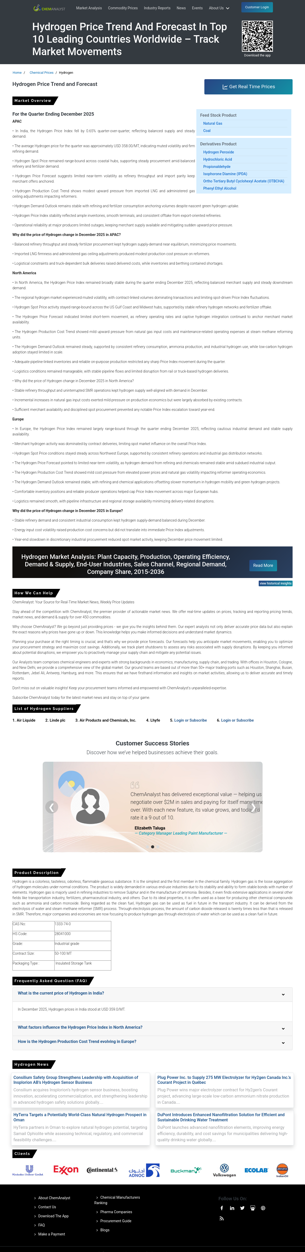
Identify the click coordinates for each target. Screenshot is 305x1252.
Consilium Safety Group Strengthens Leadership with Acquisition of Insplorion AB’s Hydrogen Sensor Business (75, 1080)
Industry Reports (157, 8)
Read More (263, 565)
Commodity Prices (123, 8)
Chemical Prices (42, 73)
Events (197, 8)
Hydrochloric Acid (217, 159)
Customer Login (257, 7)
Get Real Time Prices (248, 87)
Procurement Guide (112, 1221)
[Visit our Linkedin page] (232, 1207)
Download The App (50, 1216)
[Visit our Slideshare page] (252, 1207)
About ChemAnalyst (51, 1198)
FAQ (38, 1225)
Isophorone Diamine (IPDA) (225, 174)
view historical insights (276, 583)
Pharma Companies (113, 1212)
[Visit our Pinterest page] (263, 1207)
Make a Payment (48, 1234)
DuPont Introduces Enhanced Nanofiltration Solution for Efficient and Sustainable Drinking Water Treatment (221, 1117)
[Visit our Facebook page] (221, 1207)
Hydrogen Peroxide (218, 152)
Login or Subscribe (190, 720)
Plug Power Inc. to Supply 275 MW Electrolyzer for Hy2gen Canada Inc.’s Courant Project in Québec (224, 1080)
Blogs (102, 1230)
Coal (207, 131)
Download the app (257, 55)
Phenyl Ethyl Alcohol (219, 188)
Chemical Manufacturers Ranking (117, 1200)
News (181, 8)
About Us (220, 8)
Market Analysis (89, 8)
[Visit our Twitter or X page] (242, 1207)
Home (17, 73)
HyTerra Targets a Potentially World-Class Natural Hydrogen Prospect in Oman (79, 1117)
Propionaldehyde (216, 167)
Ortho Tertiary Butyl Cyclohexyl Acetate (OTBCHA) (243, 181)
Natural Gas (212, 123)
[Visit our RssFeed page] (221, 1217)
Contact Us (44, 1207)
